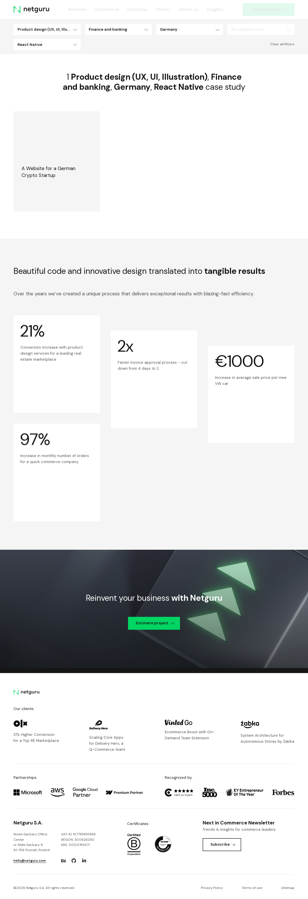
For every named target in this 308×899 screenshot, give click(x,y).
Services (77, 9)
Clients (163, 9)
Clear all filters (282, 44)
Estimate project (269, 9)
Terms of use (252, 888)
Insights (215, 9)
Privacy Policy (212, 888)
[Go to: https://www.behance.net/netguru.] (63, 860)
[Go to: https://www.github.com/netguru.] (73, 860)
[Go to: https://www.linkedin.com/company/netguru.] (84, 860)
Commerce (107, 9)
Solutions (137, 9)
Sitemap (288, 888)
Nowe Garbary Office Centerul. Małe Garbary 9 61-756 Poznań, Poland (31, 842)
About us (188, 9)
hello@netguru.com (29, 861)
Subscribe (222, 844)
